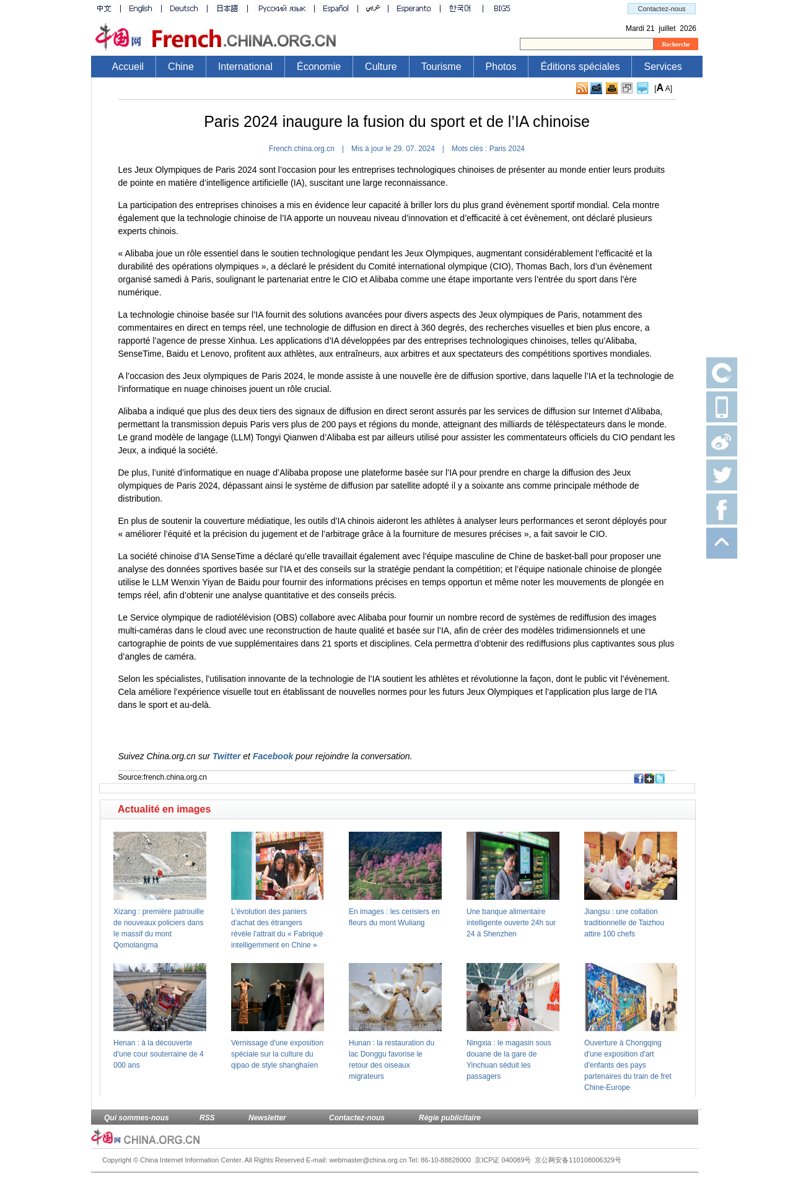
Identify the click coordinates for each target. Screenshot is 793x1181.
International (245, 66)
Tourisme (441, 66)
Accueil (128, 66)
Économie (319, 66)
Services (662, 66)
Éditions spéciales (580, 66)
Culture (381, 66)
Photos (501, 66)
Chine (181, 66)
